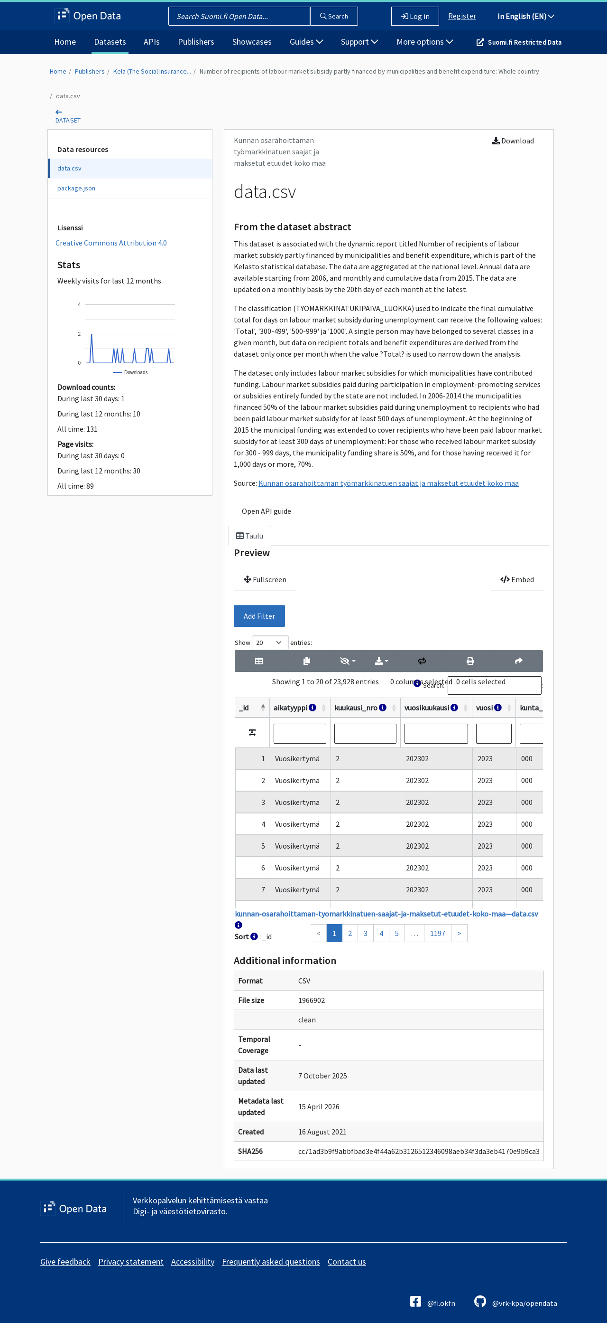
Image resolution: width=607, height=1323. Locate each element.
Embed (517, 579)
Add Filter (259, 616)
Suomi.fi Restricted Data (524, 42)
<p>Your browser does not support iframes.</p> (389, 788)
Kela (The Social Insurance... (152, 71)
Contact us (347, 1261)
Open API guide (266, 511)
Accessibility (192, 1261)
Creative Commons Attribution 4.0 (111, 242)
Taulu (249, 535)
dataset (68, 120)
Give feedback (65, 1261)
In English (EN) (525, 16)
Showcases (252, 41)
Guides (306, 41)
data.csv (68, 96)
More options (424, 41)
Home (65, 41)
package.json (76, 188)
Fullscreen (265, 579)
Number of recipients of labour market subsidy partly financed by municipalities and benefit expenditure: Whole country (369, 71)
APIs (152, 41)
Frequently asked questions (271, 1261)
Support (359, 41)
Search (334, 16)
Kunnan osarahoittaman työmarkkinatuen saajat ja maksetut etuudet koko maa (388, 483)
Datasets (110, 41)
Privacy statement (131, 1261)
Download (513, 140)
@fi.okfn (432, 1301)
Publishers (196, 41)
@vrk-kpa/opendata (515, 1301)
